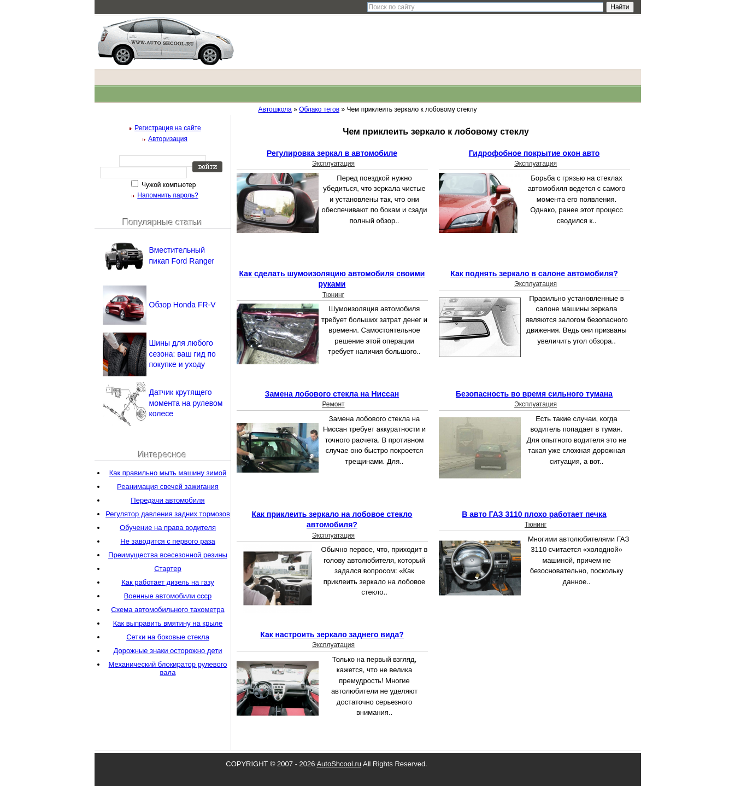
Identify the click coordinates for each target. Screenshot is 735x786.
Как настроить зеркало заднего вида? (332, 634)
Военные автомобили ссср (168, 596)
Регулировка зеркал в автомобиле (332, 153)
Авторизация (167, 139)
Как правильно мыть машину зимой (168, 473)
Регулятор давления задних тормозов (167, 514)
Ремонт (333, 404)
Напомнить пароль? (167, 195)
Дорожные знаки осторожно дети (168, 651)
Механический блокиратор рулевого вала (168, 668)
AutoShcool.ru (338, 764)
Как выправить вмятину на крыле (168, 623)
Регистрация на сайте (167, 128)
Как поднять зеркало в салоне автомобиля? (534, 273)
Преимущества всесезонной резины (167, 555)
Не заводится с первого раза (167, 541)
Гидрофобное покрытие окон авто (534, 153)
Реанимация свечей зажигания (168, 486)
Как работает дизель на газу (167, 582)
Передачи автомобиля (167, 500)
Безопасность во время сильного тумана (534, 393)
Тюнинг (333, 295)
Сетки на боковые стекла (167, 637)
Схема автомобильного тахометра (167, 609)
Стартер (167, 568)
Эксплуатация (333, 163)
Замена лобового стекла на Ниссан (332, 393)
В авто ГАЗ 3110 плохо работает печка (534, 514)
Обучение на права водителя (168, 527)
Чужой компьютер (168, 185)
